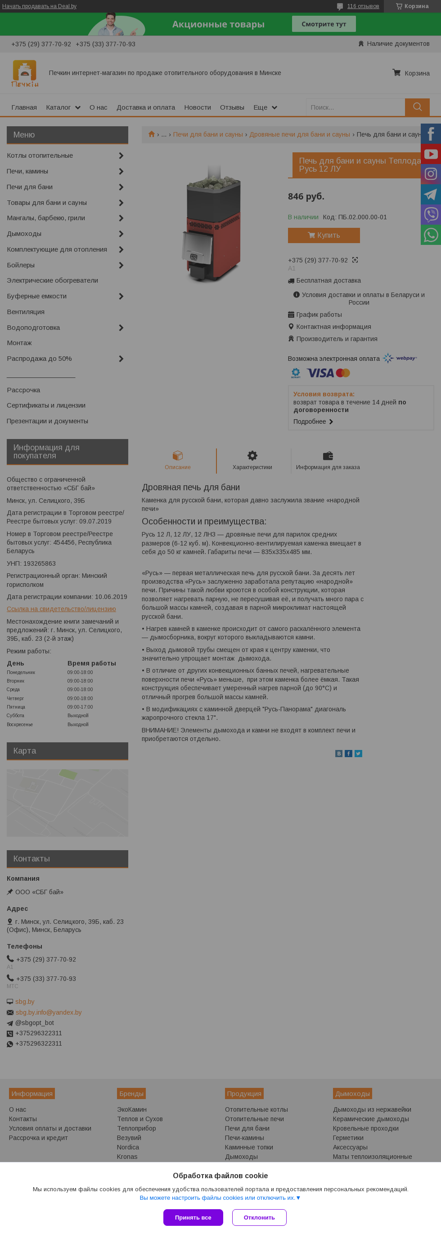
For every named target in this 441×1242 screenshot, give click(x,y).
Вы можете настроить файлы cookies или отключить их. (217, 1197)
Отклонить (259, 1217)
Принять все (193, 1217)
